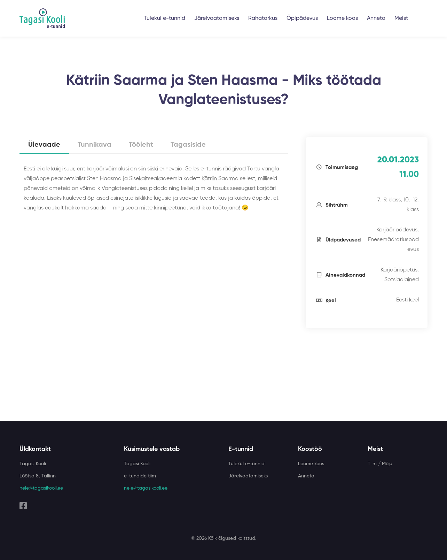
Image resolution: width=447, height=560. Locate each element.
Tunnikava (94, 144)
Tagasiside (188, 144)
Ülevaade (44, 144)
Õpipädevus (302, 18)
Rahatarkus (262, 18)
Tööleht (141, 144)
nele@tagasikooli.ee (41, 488)
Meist (401, 18)
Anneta (376, 18)
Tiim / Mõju (380, 463)
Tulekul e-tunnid (164, 18)
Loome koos (342, 18)
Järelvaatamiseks (216, 18)
